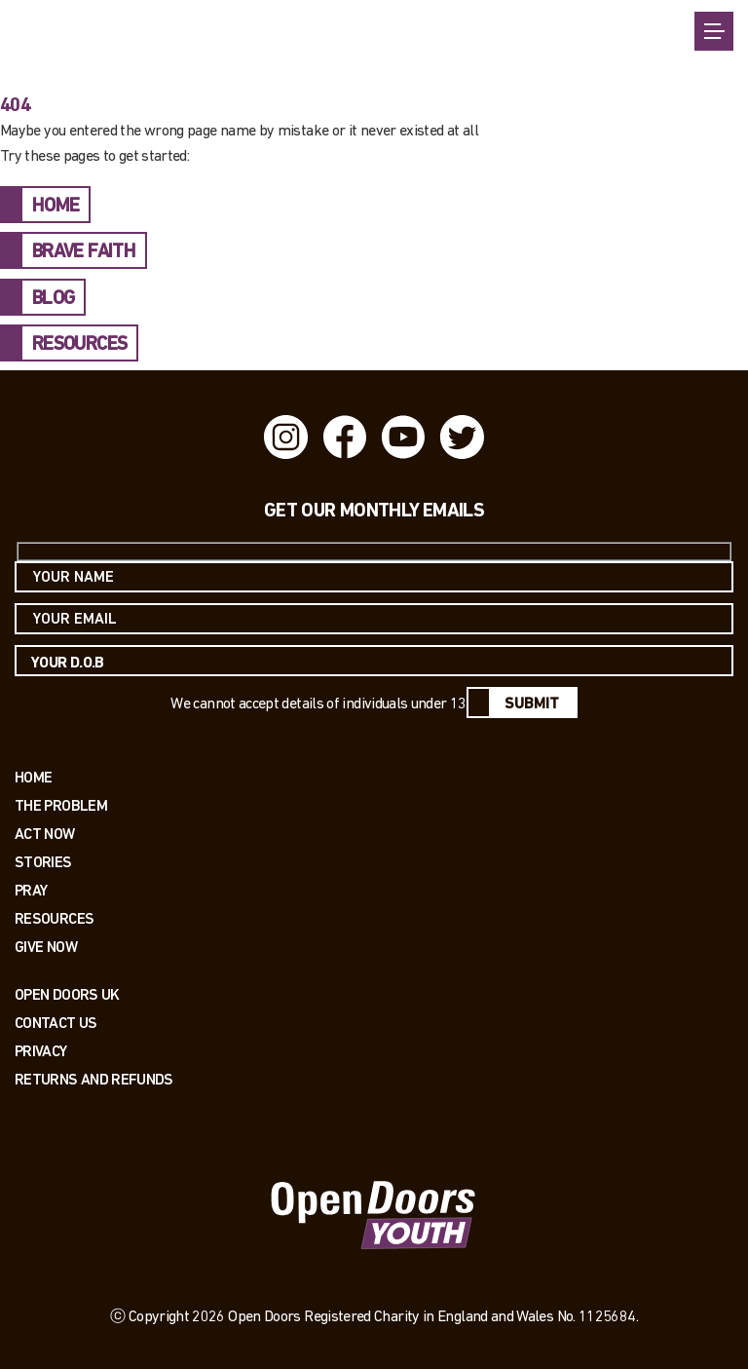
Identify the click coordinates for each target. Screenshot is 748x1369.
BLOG (53, 299)
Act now (45, 833)
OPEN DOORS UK (67, 994)
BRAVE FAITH (83, 252)
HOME (55, 206)
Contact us (56, 1022)
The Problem (61, 805)
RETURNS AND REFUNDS (94, 1079)
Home (33, 777)
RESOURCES (79, 345)
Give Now (46, 946)
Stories (43, 862)
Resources (54, 918)
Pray (31, 890)
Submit (532, 704)
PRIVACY (41, 1051)
